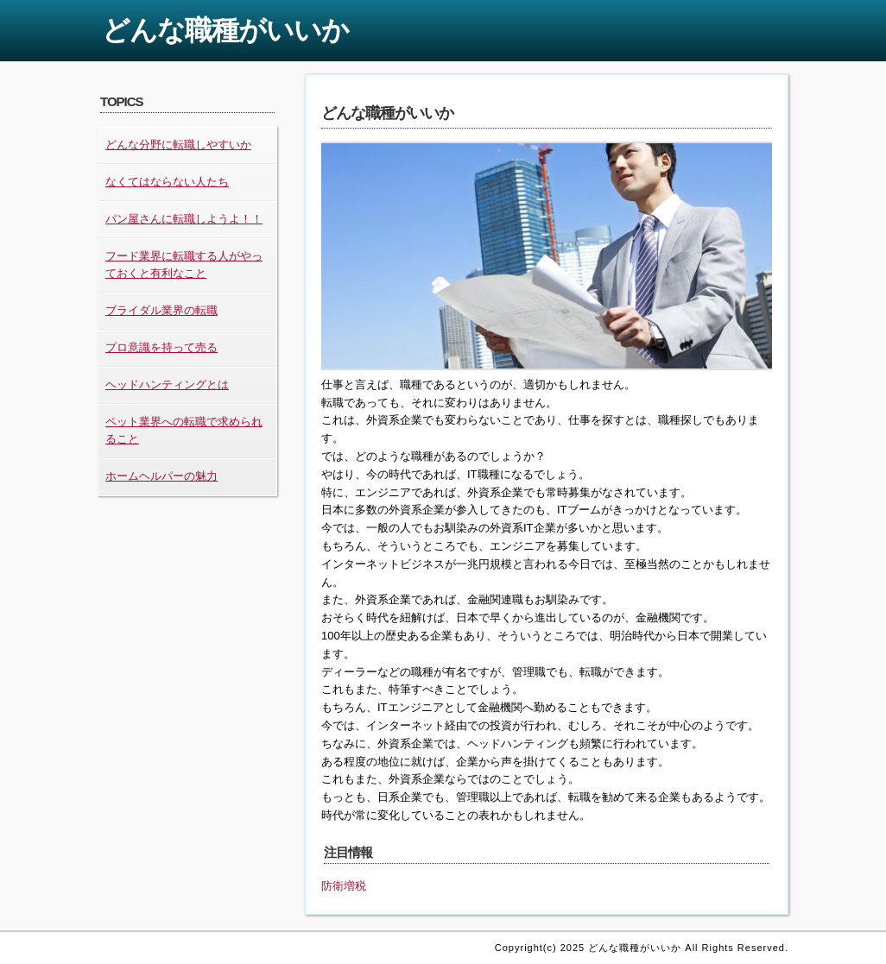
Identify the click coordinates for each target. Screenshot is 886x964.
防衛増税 (343, 885)
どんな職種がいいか (225, 30)
